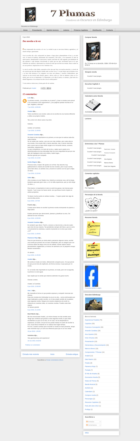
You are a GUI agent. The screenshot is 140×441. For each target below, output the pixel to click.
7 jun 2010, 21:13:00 (34, 158)
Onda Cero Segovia (109, 166)
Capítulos (88, 323)
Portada (87, 370)
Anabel (30, 111)
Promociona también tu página (93, 288)
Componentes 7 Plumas (93, 352)
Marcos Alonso (108, 163)
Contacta (109, 30)
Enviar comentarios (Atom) (54, 360)
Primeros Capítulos (81, 30)
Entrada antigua (72, 354)
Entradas (90, 422)
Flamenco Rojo (33, 238)
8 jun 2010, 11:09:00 (34, 233)
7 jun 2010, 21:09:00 (34, 130)
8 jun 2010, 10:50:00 (34, 218)
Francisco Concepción (92, 327)
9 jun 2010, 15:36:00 (34, 286)
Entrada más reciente (31, 354)
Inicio (52, 354)
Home (25, 30)
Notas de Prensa (90, 381)
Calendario (88, 391)
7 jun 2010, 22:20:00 (34, 173)
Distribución (97, 30)
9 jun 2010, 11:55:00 (34, 255)
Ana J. (30, 290)
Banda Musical (90, 384)
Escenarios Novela (91, 377)
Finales (87, 363)
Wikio (87, 433)
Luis (29, 98)
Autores (66, 30)
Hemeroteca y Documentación (95, 345)
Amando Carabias (34, 134)
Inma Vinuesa (89, 338)
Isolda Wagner (32, 162)
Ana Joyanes (108, 159)
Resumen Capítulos (91, 402)
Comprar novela (90, 395)
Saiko (29, 177)
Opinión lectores (53, 30)
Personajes (89, 399)
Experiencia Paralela (92, 320)
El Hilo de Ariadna (91, 374)
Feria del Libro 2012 (92, 406)
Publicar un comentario (32, 345)
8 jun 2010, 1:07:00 (34, 201)
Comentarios (91, 425)
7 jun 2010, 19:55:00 (34, 107)
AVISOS (88, 388)
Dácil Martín (89, 359)
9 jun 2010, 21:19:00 (34, 310)
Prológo (87, 409)
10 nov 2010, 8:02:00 (34, 341)
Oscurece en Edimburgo (91, 265)
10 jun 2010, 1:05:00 (34, 331)
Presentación (37, 30)
